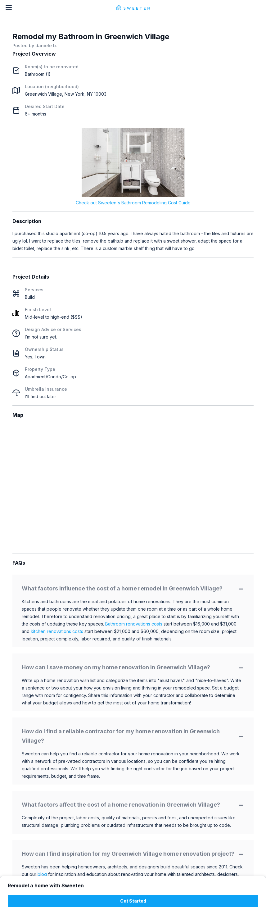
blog (42, 874)
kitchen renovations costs (57, 631)
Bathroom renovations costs (133, 623)
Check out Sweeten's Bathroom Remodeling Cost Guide (133, 202)
